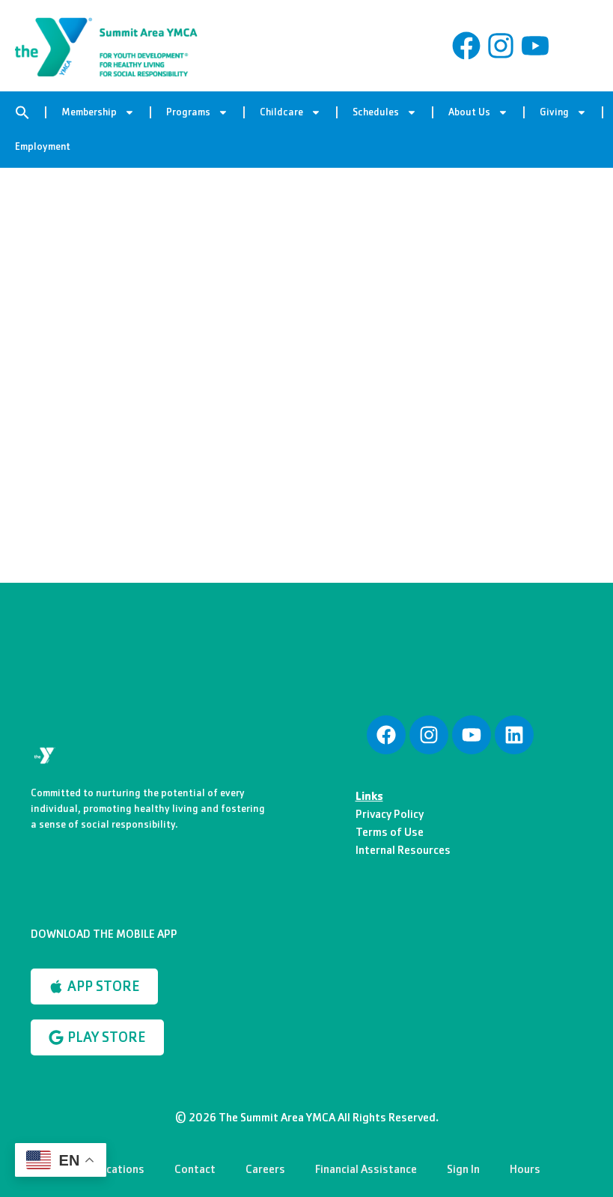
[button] (22, 112)
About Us (478, 112)
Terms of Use (390, 832)
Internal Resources (403, 850)
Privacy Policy (390, 814)
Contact (195, 1169)
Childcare (290, 112)
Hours (525, 1169)
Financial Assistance (366, 1169)
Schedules (385, 112)
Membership (98, 112)
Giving (563, 112)
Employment (42, 146)
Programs (197, 112)
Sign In (463, 1169)
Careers (265, 1169)
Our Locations (108, 1169)
